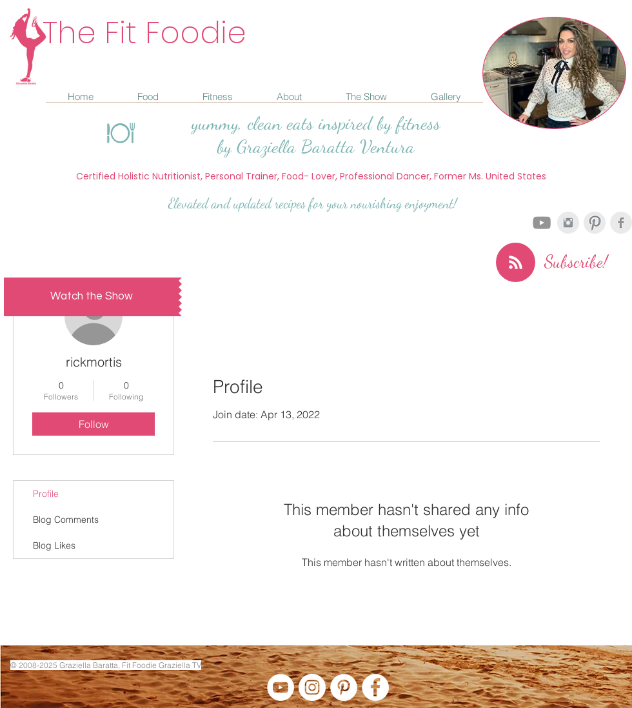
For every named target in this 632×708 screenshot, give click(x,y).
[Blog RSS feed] (515, 263)
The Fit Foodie (144, 33)
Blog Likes (54, 545)
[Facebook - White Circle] (375, 687)
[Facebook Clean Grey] (621, 223)
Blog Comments (66, 519)
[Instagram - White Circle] (312, 687)
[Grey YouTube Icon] (542, 223)
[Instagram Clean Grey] (568, 223)
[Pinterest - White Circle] (343, 687)
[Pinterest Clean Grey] (595, 223)
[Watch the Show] (91, 297)
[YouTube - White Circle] (280, 687)
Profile (46, 494)
